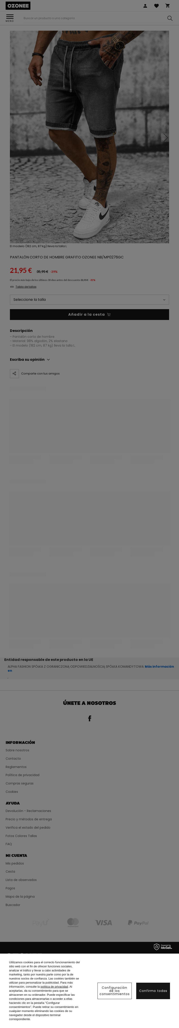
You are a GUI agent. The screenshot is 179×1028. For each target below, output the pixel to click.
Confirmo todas (153, 991)
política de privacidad (54, 986)
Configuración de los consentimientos (115, 990)
